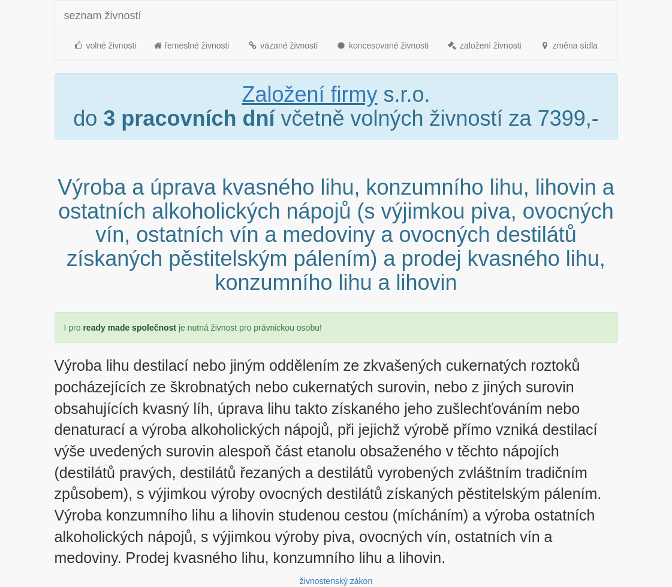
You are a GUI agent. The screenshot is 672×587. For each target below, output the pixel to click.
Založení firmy (309, 94)
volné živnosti (105, 45)
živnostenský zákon (336, 581)
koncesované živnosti (382, 45)
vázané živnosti (282, 45)
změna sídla (569, 45)
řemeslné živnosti (191, 45)
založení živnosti (484, 45)
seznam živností (102, 16)
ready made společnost (129, 327)
